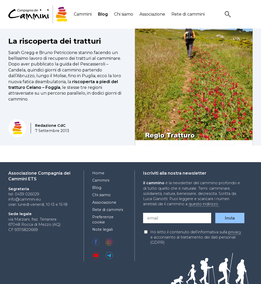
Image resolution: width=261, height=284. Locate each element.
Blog (103, 14)
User (239, 14)
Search (228, 14)
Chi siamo (123, 14)
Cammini (83, 14)
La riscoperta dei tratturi (54, 41)
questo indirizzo (204, 204)
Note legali (102, 229)
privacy (234, 232)
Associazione (152, 14)
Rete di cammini (188, 14)
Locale (249, 14)
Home (98, 173)
